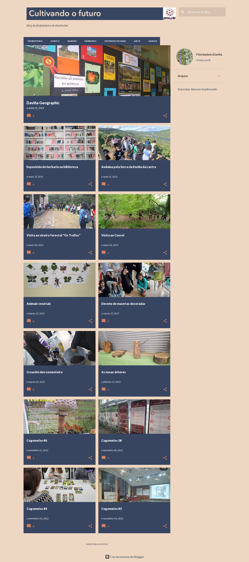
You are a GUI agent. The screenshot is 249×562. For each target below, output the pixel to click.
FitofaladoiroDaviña (209, 54)
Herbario (89, 41)
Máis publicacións (97, 544)
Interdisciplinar (114, 41)
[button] (165, 115)
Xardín (70, 41)
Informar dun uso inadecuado (197, 89)
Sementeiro (34, 41)
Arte (136, 41)
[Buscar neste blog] (206, 11)
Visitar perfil (203, 60)
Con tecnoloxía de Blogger (124, 556)
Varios (151, 41)
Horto (54, 41)
